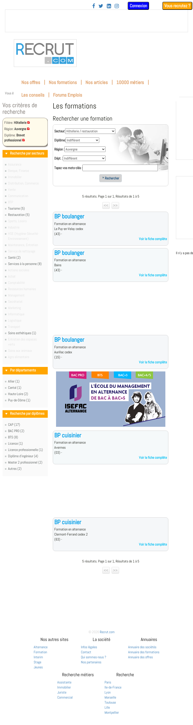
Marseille (110, 697)
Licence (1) (15, 443)
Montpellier (112, 712)
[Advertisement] (110, 312)
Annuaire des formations (143, 652)
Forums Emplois (67, 95)
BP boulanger (69, 216)
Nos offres (30, 82)
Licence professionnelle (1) (25, 449)
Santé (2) (14, 257)
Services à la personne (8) (25, 263)
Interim (38, 657)
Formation (40, 652)
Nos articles (96, 82)
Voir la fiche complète (153, 239)
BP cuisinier (67, 435)
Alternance (40, 647)
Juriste (61, 692)
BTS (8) (13, 437)
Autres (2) (15, 468)
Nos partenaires (91, 662)
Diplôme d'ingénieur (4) (23, 456)
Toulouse (110, 702)
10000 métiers (130, 82)
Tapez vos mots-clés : (68, 168)
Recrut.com (107, 632)
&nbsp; (96, 21)
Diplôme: (60, 140)
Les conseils (32, 95)
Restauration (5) (19, 214)
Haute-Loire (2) (18, 394)
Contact (86, 652)
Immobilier (64, 687)
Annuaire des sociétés (142, 647)
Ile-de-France (113, 687)
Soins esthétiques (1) (22, 333)
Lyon (108, 692)
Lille (107, 707)
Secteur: (59, 131)
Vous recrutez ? (177, 6)
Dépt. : (58, 158)
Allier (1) (14, 381)
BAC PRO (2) (16, 431)
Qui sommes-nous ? (93, 657)
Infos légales (89, 647)
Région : (59, 149)
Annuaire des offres (140, 657)
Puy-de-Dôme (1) (19, 400)
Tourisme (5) (16, 208)
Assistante (64, 682)
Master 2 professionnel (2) (25, 462)
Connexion (138, 6)
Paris (108, 682)
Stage (37, 662)
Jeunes (38, 667)
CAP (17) (14, 424)
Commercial (65, 697)
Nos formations (63, 82)
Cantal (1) (14, 387)
